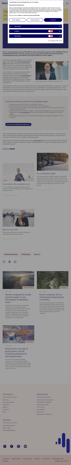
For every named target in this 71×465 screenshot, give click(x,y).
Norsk (14, 5)
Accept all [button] (53, 20)
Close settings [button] (16, 20)
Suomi (22, 5)
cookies (20, 15)
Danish (11, 5)
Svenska (18, 5)
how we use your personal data (32, 15)
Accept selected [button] (35, 20)
